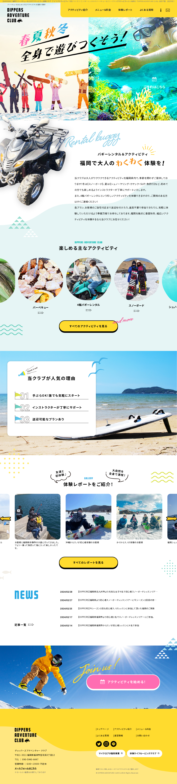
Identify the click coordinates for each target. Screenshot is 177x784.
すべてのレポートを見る (88, 562)
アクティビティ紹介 (78, 10)
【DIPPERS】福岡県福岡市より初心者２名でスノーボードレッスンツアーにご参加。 (116, 616)
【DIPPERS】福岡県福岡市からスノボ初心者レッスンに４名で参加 (108, 625)
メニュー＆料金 (144, 729)
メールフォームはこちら (26, 768)
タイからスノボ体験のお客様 (130, 542)
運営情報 (118, 735)
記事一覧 (21, 624)
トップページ (103, 729)
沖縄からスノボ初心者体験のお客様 (82, 542)
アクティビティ (63, 1)
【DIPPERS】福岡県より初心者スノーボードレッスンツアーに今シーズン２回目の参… (117, 600)
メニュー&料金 (103, 10)
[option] (88, 286)
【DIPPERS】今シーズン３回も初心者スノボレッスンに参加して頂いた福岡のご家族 (116, 608)
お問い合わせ (143, 735)
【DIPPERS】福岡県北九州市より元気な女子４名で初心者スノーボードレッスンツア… (118, 591)
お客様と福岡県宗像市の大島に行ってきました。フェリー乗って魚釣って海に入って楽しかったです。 (37, 545)
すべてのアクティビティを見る (88, 326)
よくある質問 (146, 10)
